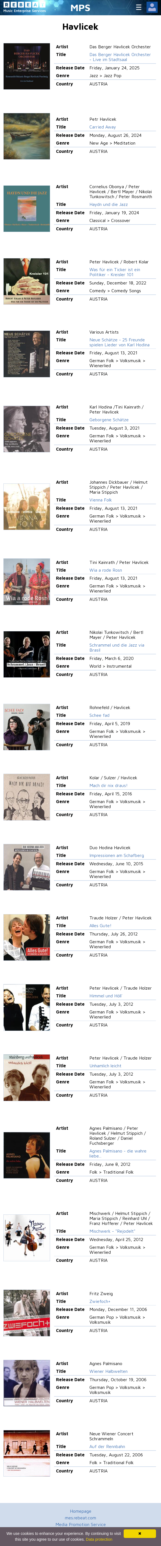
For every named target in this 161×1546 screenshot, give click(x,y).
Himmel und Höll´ (106, 995)
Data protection (99, 1539)
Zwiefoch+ (100, 1301)
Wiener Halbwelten (108, 1371)
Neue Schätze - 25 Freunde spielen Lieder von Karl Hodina (119, 342)
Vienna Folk (100, 499)
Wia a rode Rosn (105, 570)
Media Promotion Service (80, 1524)
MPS (80, 7)
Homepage (80, 1511)
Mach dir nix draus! (108, 785)
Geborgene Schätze (109, 419)
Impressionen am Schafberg (116, 855)
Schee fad (99, 715)
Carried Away (102, 126)
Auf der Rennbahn (107, 1446)
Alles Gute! (100, 925)
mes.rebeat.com (80, 1517)
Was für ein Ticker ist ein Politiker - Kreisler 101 (114, 272)
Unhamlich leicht (105, 1065)
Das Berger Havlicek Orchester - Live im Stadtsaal (120, 57)
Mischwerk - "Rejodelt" (112, 1231)
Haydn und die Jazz (108, 204)
